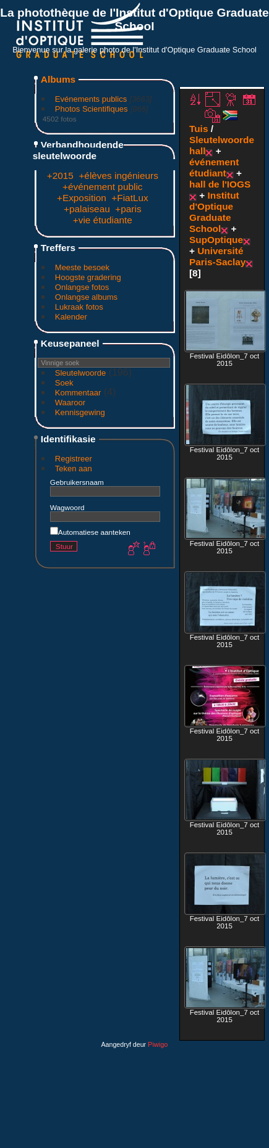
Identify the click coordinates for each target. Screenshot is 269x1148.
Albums (58, 79)
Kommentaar (78, 392)
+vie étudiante (102, 220)
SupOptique (216, 239)
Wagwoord (67, 507)
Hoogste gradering (88, 277)
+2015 (60, 175)
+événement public (102, 186)
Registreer (73, 458)
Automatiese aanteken (90, 532)
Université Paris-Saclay (217, 256)
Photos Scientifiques (91, 109)
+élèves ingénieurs (118, 175)
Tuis (198, 128)
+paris (128, 209)
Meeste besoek (82, 267)
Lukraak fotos (79, 307)
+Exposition (81, 197)
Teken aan (73, 468)
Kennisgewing (80, 412)
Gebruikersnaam (77, 482)
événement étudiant (214, 167)
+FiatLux (129, 197)
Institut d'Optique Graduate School (214, 212)
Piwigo (158, 1044)
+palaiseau (87, 209)
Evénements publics (91, 99)
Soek (64, 382)
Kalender (71, 316)
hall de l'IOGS (219, 184)
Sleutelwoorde (80, 373)
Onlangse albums (86, 297)
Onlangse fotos (82, 287)
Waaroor (70, 402)
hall (197, 151)
